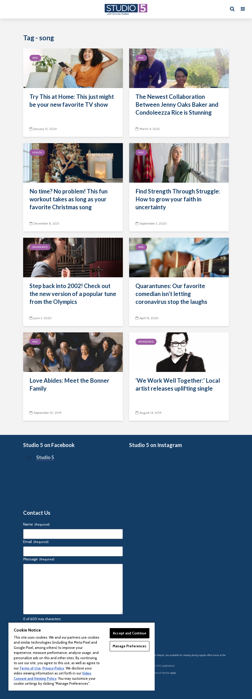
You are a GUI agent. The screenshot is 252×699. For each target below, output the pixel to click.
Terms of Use (30, 668)
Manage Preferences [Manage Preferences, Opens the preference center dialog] (129, 646)
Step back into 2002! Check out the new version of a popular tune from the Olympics (72, 293)
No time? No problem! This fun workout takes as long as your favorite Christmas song (68, 199)
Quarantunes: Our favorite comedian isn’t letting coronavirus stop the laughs (171, 293)
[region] (81, 656)
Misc (35, 58)
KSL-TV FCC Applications (161, 665)
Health (37, 152)
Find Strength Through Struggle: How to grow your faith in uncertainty (177, 199)
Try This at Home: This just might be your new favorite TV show (71, 100)
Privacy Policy (53, 668)
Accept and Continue (129, 633)
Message (38, 559)
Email (36, 541)
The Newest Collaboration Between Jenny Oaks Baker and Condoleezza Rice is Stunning (176, 104)
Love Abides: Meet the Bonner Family (69, 384)
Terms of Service (161, 673)
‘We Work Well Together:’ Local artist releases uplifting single (177, 384)
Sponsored (40, 247)
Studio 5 (45, 457)
